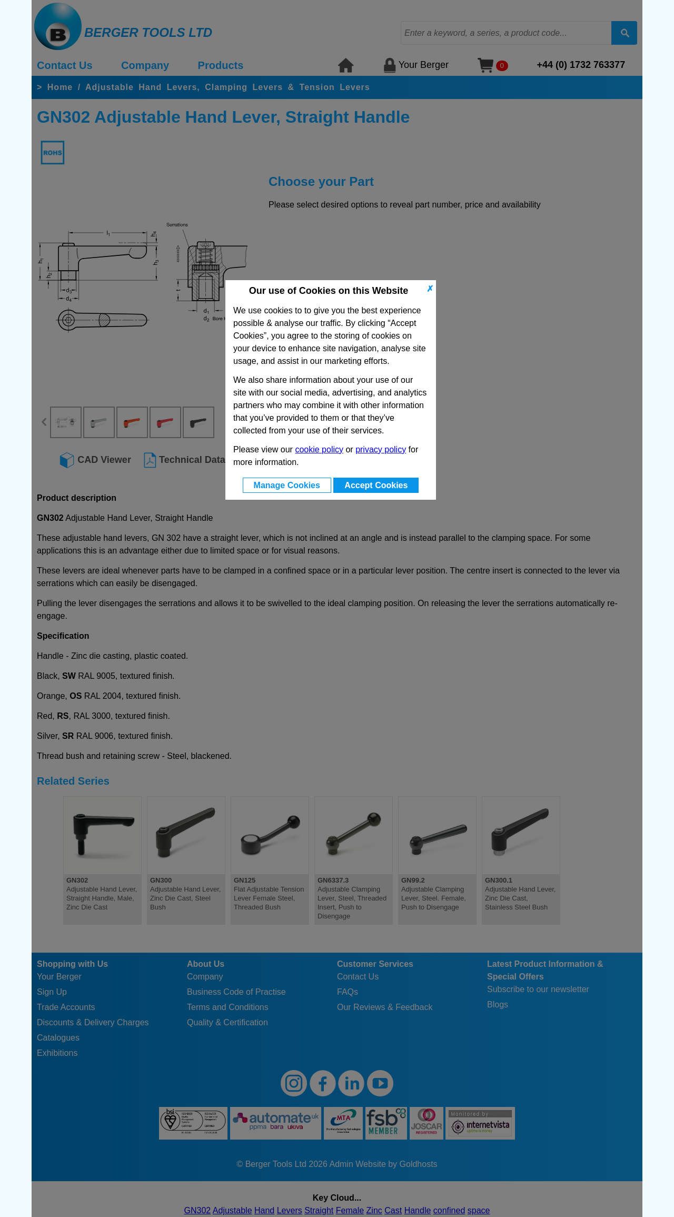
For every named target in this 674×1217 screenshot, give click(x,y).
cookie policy (319, 449)
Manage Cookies (287, 485)
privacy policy (380, 449)
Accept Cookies (376, 485)
